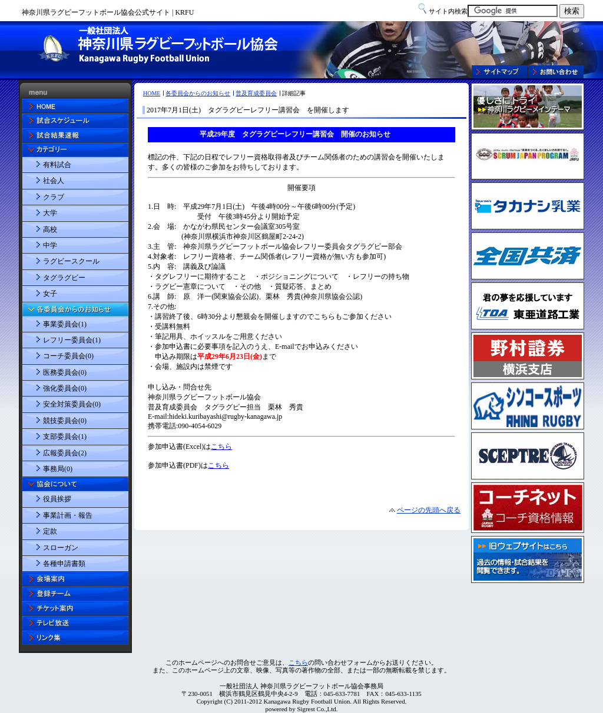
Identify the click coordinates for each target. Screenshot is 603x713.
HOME (151, 93)
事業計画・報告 (67, 515)
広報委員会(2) (65, 453)
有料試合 (57, 165)
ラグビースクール (71, 261)
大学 (50, 213)
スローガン (60, 548)
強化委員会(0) (65, 388)
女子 (50, 293)
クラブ (53, 197)
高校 (50, 229)
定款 (50, 531)
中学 (50, 245)
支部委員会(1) (65, 436)
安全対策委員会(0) (72, 404)
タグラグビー (64, 278)
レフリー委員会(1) (72, 340)
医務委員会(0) (65, 372)
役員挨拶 (57, 499)
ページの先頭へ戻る (428, 510)
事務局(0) (57, 469)
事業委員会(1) (65, 324)
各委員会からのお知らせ (197, 93)
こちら (298, 662)
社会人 (53, 180)
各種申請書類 (64, 563)
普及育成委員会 (256, 93)
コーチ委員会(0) (68, 356)
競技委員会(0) (65, 421)
